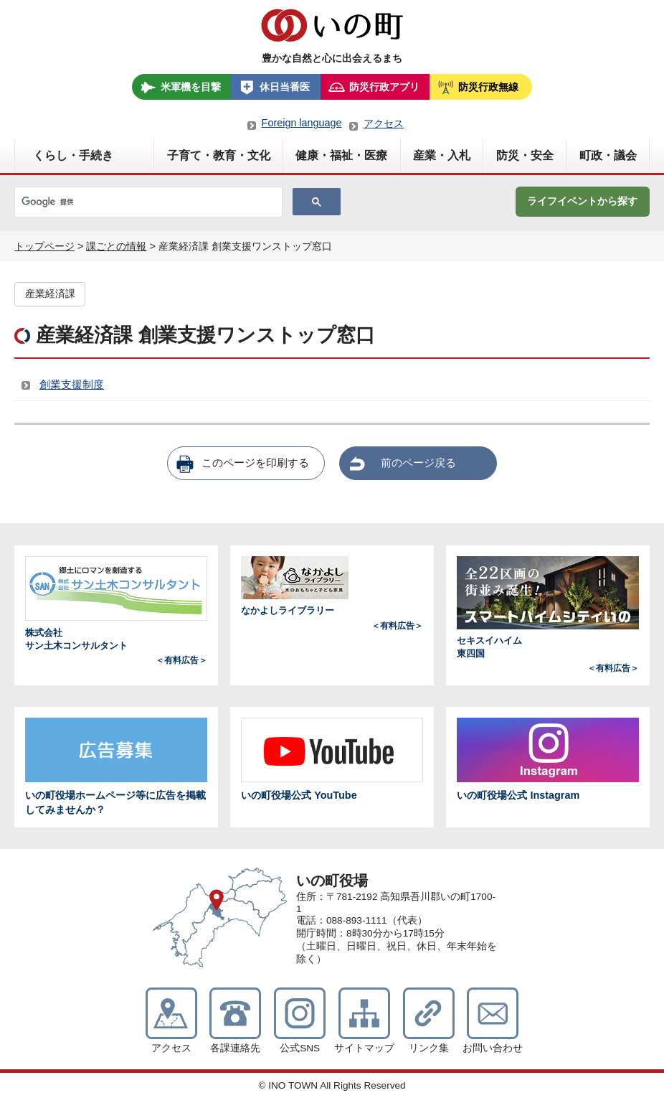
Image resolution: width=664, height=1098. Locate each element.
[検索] (147, 202)
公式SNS (300, 1048)
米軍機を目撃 (191, 87)
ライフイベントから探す (582, 201)
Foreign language (302, 122)
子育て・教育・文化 (218, 155)
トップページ (44, 246)
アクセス (384, 123)
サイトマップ (364, 1048)
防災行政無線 (488, 87)
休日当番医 (285, 87)
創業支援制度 (71, 384)
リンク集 (429, 1048)
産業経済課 (50, 293)
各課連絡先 (235, 1048)
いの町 (332, 25)
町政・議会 (608, 155)
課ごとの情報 (116, 246)
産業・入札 (441, 155)
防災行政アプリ (384, 87)
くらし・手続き (73, 155)
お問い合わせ (493, 1048)
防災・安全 (525, 155)
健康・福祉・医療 (341, 155)
